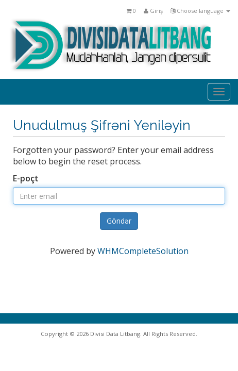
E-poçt (26, 178)
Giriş (153, 10)
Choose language (200, 10)
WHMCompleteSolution (143, 251)
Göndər (119, 221)
